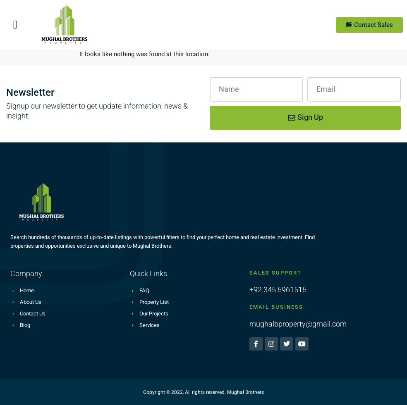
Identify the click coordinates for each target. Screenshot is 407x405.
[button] (15, 24)
